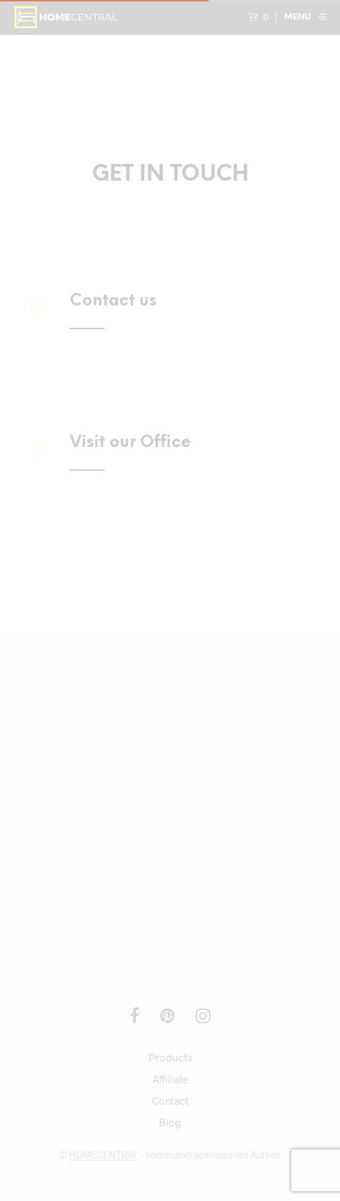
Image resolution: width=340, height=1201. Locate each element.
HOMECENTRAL (103, 1155)
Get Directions (107, 566)
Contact (170, 1100)
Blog (170, 1122)
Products (170, 1057)
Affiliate (170, 1079)
